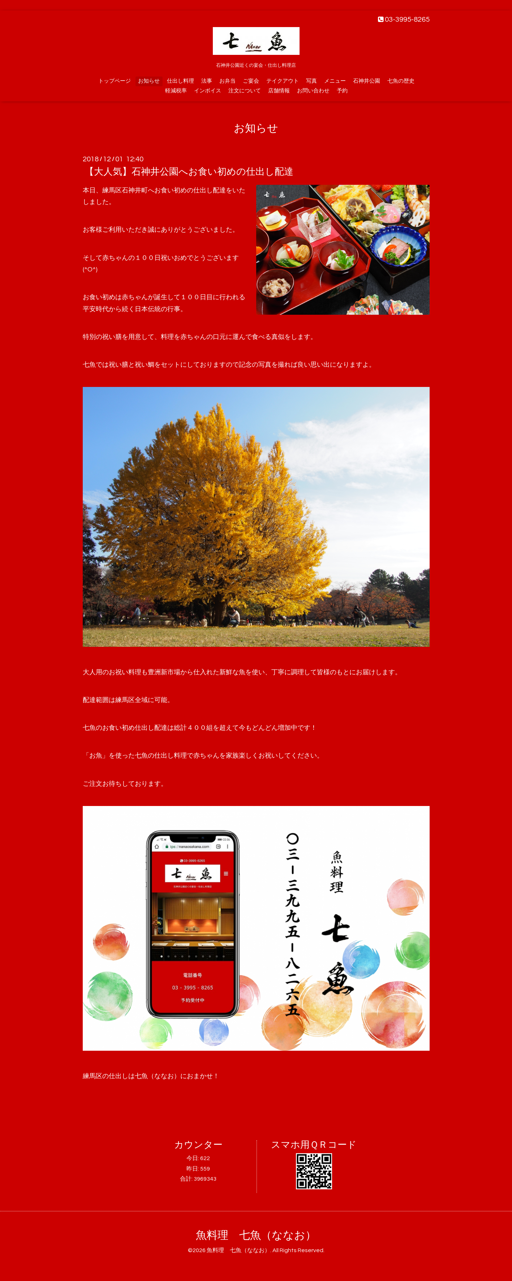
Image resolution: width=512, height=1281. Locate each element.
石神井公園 (366, 81)
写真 (311, 81)
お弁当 (227, 81)
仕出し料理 (180, 81)
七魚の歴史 (400, 81)
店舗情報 (279, 90)
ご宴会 (251, 81)
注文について (244, 90)
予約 (342, 90)
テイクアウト (282, 81)
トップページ (114, 81)
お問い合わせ (313, 90)
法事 (206, 81)
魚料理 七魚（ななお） (256, 1235)
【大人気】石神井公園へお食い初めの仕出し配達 (189, 172)
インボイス (207, 90)
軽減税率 (176, 90)
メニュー (335, 81)
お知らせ (149, 81)
